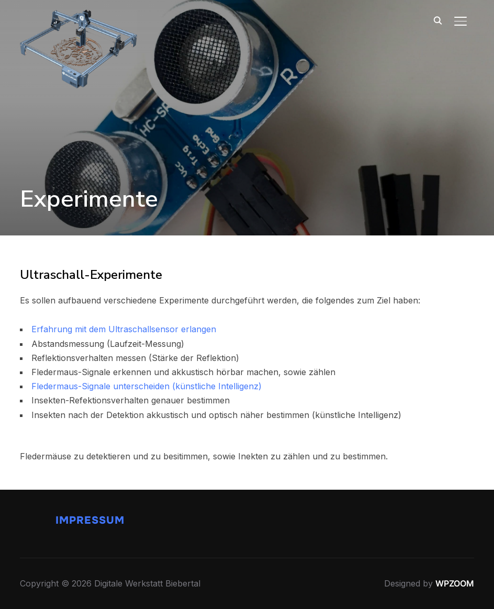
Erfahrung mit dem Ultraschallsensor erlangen (123, 329)
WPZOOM (454, 583)
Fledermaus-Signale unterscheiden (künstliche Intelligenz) (146, 386)
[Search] (437, 19)
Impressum (90, 520)
